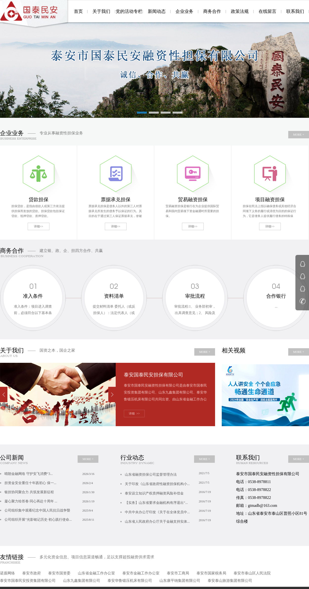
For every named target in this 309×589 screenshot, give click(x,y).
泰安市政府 (31, 573)
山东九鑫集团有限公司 (81, 581)
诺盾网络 (7, 573)
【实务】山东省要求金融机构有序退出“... (170, 501)
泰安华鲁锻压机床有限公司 (130, 581)
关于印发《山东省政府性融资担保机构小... (170, 482)
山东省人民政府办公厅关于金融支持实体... (170, 520)
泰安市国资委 (59, 573)
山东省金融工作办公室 (96, 573)
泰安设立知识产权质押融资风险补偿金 (170, 492)
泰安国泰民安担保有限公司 (153, 374)
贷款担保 (38, 199)
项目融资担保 (270, 199)
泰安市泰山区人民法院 (252, 573)
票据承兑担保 (116, 199)
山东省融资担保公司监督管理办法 (170, 473)
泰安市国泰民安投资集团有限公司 (28, 581)
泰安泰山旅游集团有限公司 (230, 581)
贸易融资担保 (193, 199)
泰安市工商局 (178, 573)
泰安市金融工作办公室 (140, 573)
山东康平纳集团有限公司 (179, 581)
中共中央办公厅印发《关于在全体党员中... (170, 511)
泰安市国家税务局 (211, 573)
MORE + (298, 134)
